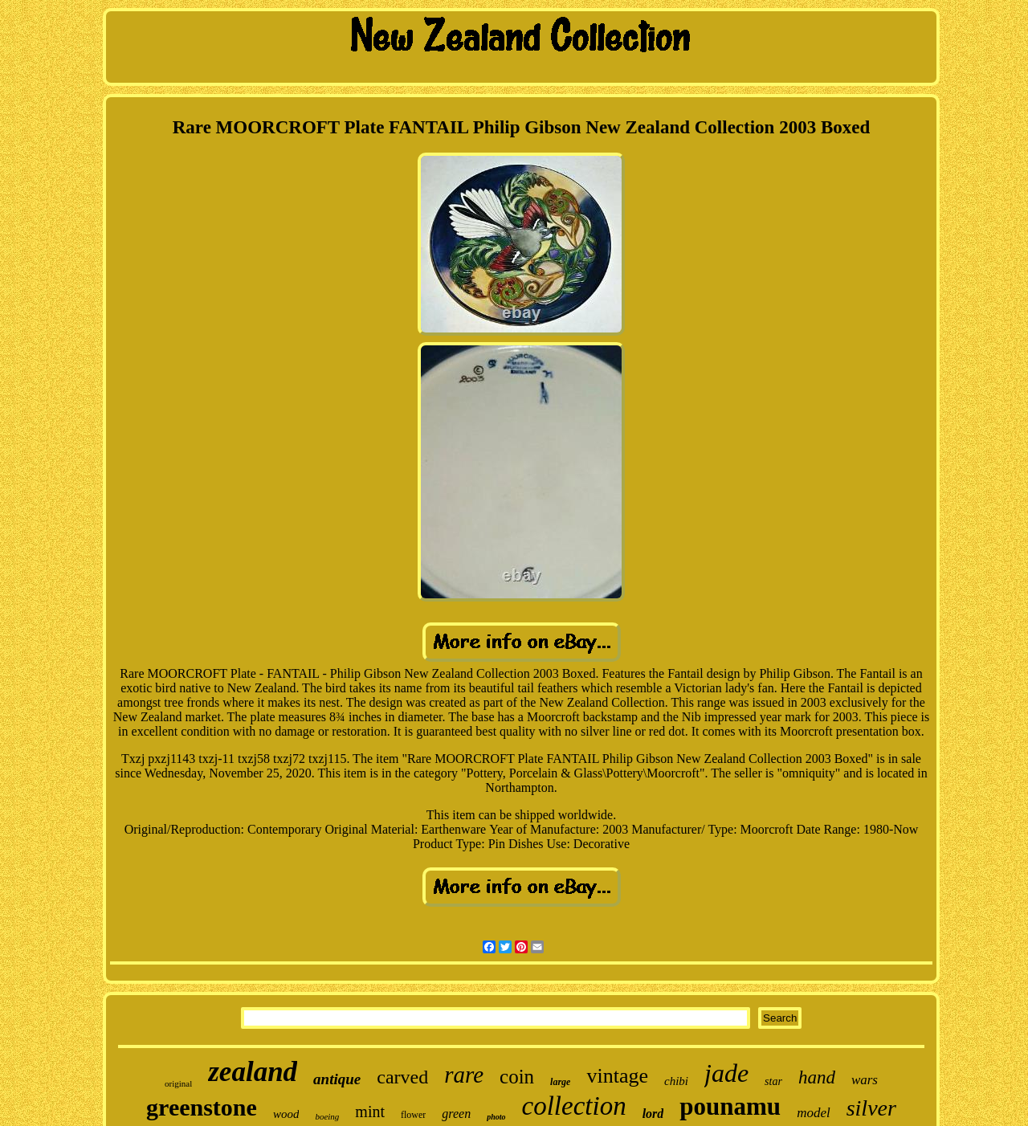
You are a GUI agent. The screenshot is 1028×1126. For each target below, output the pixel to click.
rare (463, 1074)
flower (413, 1114)
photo (496, 1116)
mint (370, 1111)
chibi (676, 1081)
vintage (617, 1075)
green (456, 1113)
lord (653, 1113)
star (773, 1081)
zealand (252, 1071)
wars (864, 1079)
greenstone (201, 1107)
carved (402, 1077)
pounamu (730, 1106)
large (560, 1081)
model (813, 1112)
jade (726, 1073)
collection (574, 1105)
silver (871, 1107)
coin (517, 1076)
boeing (327, 1116)
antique (337, 1079)
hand (816, 1077)
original (178, 1083)
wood (286, 1114)
